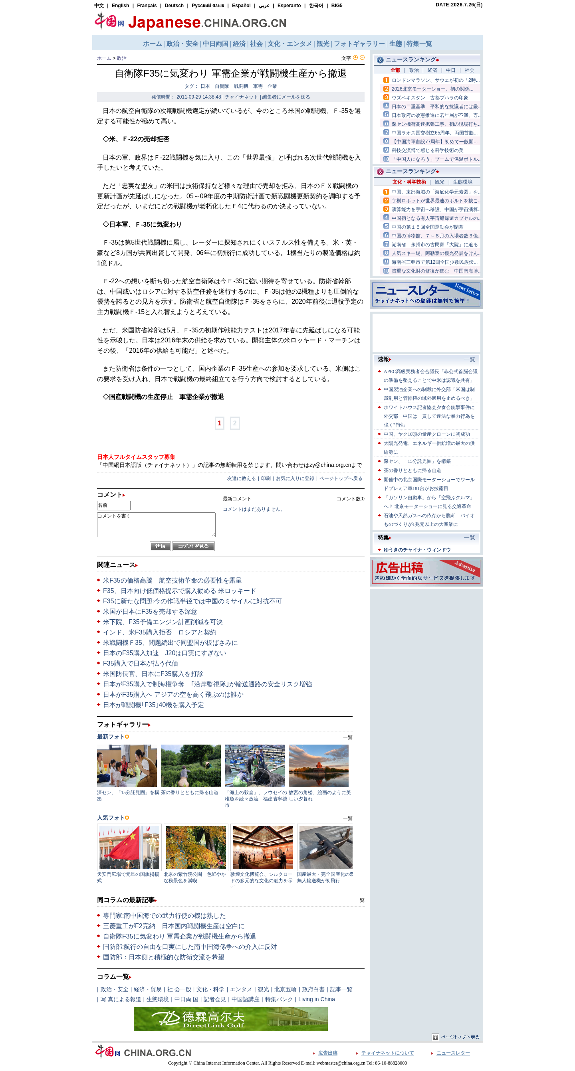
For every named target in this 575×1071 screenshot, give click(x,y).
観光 (263, 989)
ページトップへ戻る (341, 478)
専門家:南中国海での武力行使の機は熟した (164, 915)
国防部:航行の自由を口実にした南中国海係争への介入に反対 (190, 946)
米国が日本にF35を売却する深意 (150, 611)
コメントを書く (156, 524)
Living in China (316, 999)
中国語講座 (246, 999)
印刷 (266, 478)
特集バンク (279, 999)
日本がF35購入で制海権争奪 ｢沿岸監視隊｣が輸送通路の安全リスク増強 (207, 684)
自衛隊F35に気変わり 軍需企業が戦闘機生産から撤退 (179, 936)
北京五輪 (285, 989)
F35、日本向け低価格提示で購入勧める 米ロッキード (179, 590)
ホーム (104, 58)
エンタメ (241, 989)
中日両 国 (186, 999)
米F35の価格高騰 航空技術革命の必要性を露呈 (172, 580)
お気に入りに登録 (295, 478)
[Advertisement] (426, 641)
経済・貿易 (148, 989)
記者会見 (215, 999)
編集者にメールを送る (286, 97)
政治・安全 (115, 989)
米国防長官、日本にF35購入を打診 (153, 673)
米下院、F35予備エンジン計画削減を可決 (163, 621)
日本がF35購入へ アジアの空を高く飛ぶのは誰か (173, 694)
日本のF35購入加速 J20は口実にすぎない (164, 653)
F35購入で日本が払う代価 (140, 663)
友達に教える (241, 478)
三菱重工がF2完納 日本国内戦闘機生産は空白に (174, 926)
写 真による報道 (121, 999)
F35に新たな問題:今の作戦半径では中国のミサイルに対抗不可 (192, 601)
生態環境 (158, 999)
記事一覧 (341, 989)
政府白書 (313, 989)
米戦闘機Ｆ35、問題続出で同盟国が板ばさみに (170, 642)
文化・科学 (210, 989)
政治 (122, 58)
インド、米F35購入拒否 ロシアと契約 (159, 632)
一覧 (360, 900)
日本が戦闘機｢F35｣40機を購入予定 (153, 704)
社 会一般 (179, 989)
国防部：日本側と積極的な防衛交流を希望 (163, 957)
